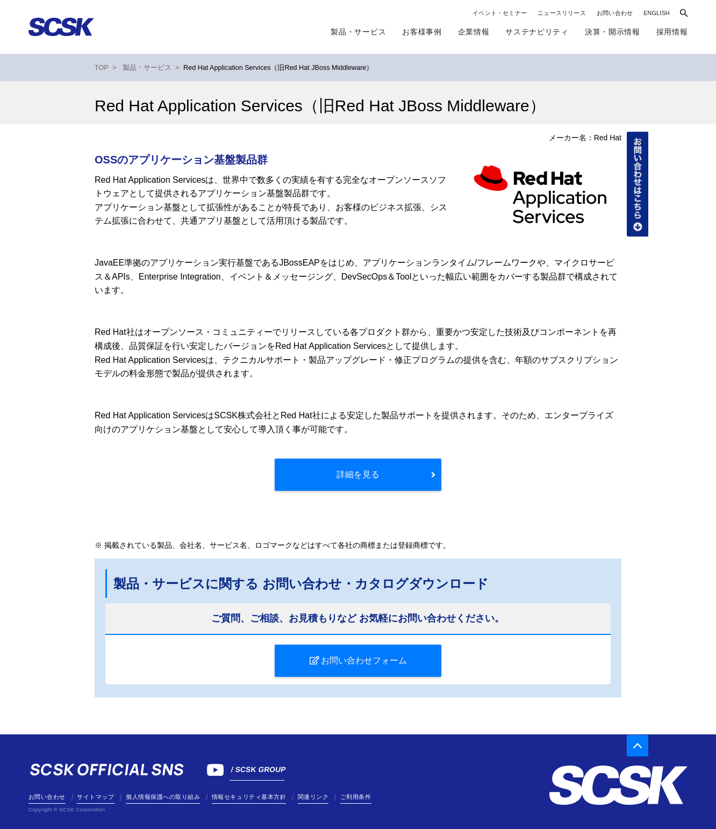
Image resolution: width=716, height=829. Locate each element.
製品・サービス (358, 32)
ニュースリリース (562, 13)
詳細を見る (358, 474)
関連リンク (313, 797)
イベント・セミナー (499, 13)
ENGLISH (656, 13)
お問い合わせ (615, 13)
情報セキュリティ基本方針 (249, 797)
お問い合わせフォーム (364, 660)
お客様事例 (421, 32)
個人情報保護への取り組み (163, 797)
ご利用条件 (355, 797)
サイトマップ (95, 797)
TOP (102, 68)
